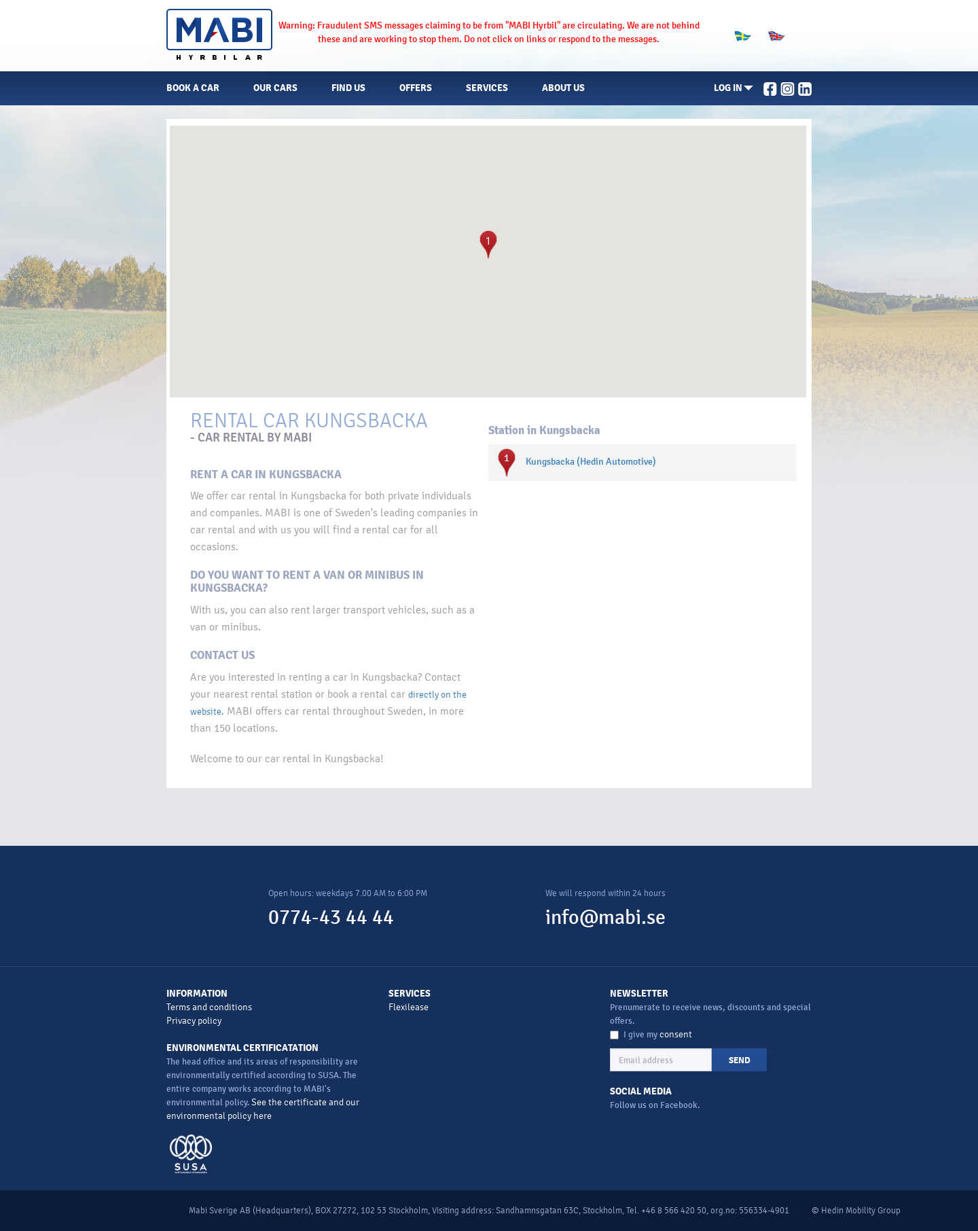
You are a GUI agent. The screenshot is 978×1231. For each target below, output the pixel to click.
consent (675, 1034)
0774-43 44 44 (331, 917)
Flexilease (408, 1007)
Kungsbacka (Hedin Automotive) (591, 461)
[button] (733, 88)
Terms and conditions (209, 1007)
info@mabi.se (605, 917)
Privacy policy (193, 1021)
